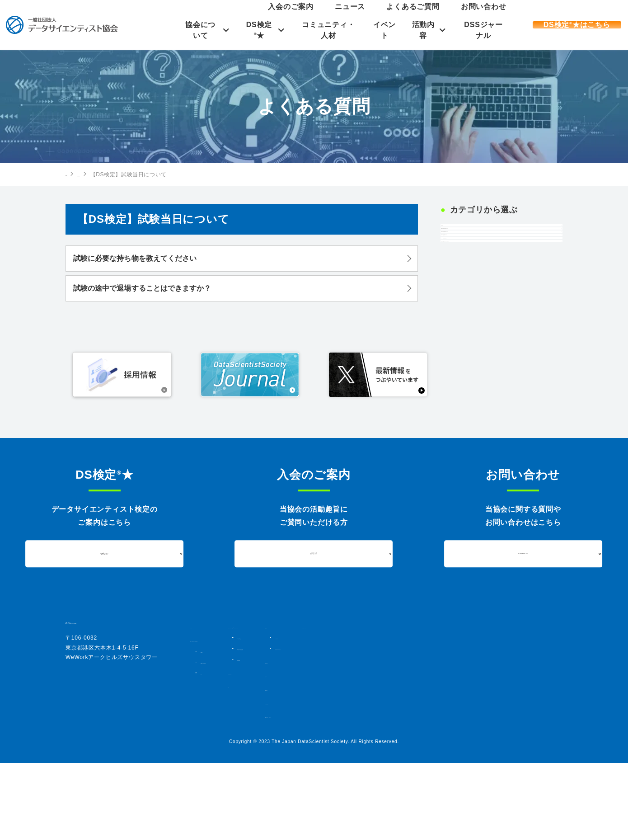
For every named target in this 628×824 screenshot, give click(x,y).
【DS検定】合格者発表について (495, 332)
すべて (458, 235)
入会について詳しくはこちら (314, 614)
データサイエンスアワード (457, 709)
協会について (188, 30)
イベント (379, 30)
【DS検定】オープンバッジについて (495, 360)
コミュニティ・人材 (321, 30)
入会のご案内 (370, 15)
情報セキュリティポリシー (449, 777)
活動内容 (419, 30)
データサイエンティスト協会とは (233, 701)
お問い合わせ (488, 15)
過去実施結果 (323, 728)
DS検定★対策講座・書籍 (338, 717)
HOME (74, 174)
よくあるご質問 (444, 15)
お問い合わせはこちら (523, 614)
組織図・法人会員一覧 (226, 722)
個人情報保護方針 (437, 763)
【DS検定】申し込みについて (495, 259)
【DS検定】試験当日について (495, 282)
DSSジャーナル (480, 30)
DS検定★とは (325, 706)
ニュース (405, 15)
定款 (205, 733)
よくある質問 (110, 174)
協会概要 (210, 712)
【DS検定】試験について (488, 306)
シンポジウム (441, 698)
